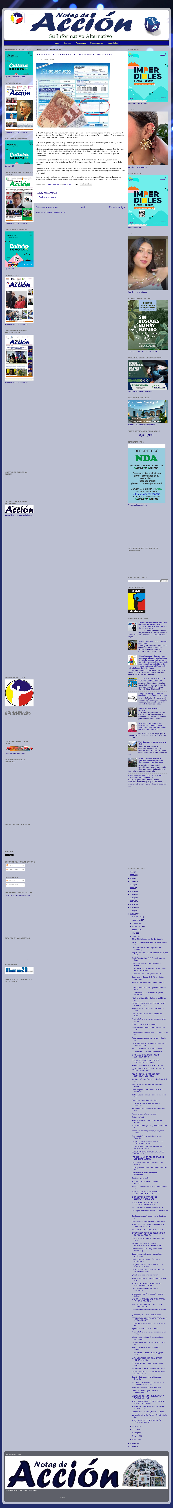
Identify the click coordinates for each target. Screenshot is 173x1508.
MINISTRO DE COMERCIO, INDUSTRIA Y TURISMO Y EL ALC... (148, 1305)
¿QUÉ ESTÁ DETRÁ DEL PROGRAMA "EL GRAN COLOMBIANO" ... (148, 1070)
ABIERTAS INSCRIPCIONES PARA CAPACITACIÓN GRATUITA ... (145, 1203)
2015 (132, 907)
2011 (132, 1447)
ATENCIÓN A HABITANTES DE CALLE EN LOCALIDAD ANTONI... (148, 1158)
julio (134, 933)
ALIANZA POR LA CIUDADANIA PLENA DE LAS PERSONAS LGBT (148, 1225)
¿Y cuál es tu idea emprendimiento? (145, 1275)
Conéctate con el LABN (140, 1178)
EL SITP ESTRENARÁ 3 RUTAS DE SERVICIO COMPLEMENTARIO (151, 680)
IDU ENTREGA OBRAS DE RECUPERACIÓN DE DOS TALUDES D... (149, 1234)
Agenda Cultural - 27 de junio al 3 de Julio (147, 1065)
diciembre (136, 917)
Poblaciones (81, 43)
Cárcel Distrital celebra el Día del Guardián (147, 939)
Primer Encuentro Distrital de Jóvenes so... (147, 1387)
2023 (132, 881)
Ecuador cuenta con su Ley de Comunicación (148, 1221)
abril (134, 1429)
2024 (132, 878)
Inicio (57, 43)
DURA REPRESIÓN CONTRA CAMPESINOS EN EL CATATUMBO (149, 970)
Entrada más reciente (47, 207)
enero (134, 1439)
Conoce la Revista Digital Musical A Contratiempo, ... (145, 1392)
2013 (132, 914)
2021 (132, 888)
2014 (132, 911)
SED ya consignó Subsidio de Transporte (147, 1048)
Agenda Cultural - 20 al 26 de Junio (145, 1329)
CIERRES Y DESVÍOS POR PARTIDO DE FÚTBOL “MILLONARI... (147, 1142)
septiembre (136, 926)
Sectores (67, 43)
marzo (134, 1433)
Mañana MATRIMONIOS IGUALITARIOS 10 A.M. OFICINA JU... (148, 1359)
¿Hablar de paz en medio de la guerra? (146, 1315)
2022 (132, 885)
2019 (132, 894)
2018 (132, 898)
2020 (132, 891)
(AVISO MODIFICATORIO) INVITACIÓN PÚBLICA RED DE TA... (146, 1421)
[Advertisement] (19, 427)
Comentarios (12, 870)
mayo (134, 1426)
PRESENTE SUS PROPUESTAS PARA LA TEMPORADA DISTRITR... (147, 1383)
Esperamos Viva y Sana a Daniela (144, 1100)
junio (134, 936)
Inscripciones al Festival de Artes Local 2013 (148, 1369)
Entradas (10, 865)
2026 (132, 872)
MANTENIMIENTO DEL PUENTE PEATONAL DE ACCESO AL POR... (149, 1402)
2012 (132, 1443)
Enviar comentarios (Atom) (56, 212)
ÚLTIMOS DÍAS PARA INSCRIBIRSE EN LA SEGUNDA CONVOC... (148, 1148)
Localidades (113, 43)
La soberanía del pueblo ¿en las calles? (146, 974)
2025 (132, 875)
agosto (135, 930)
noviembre (136, 920)
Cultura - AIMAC (138, 1117)
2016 (132, 904)
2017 (132, 901)
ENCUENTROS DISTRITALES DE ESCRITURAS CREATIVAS (144, 1198)
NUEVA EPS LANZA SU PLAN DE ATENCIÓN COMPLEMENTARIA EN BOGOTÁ (145, 777)
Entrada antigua (117, 207)
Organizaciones (96, 43)
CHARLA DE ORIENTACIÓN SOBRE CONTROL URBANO (145, 1056)
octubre (135, 923)
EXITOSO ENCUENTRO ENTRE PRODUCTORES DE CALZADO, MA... (147, 1244)
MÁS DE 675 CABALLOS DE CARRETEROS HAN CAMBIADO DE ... (148, 1300)
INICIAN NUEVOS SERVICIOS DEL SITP (147, 1208)
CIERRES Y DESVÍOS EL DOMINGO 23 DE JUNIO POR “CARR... (148, 1271)
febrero (135, 1436)
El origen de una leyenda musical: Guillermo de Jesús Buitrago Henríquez (153, 695)
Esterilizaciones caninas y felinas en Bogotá (148, 1412)
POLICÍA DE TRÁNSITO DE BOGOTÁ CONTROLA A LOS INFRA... (146, 1061)
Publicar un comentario (47, 197)
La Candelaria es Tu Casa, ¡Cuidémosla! (147, 1052)
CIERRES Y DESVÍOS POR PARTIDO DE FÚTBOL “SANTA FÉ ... (147, 1265)
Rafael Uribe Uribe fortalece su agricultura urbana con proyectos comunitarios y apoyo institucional (150, 761)
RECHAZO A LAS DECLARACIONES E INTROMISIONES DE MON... (146, 1284)
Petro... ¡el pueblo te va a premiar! (144, 1024)
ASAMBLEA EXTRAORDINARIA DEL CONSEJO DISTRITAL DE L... (145, 1193)
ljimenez (51, 60)
